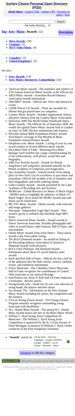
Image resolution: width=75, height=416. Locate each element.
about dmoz (15, 11)
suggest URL (32, 11)
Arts (11, 31)
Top (4, 31)
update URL (49, 11)
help (67, 14)
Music (20, 31)
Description (66, 32)
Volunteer (25, 352)
